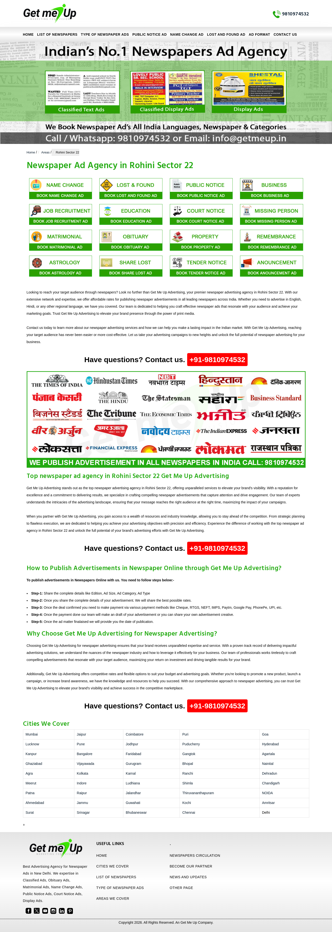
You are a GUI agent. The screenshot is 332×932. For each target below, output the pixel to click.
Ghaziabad (34, 764)
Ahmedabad (35, 803)
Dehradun (269, 773)
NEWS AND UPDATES (188, 877)
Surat (30, 812)
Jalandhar (133, 793)
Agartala (268, 754)
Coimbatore (134, 734)
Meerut (31, 783)
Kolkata (82, 773)
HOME (101, 855)
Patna (30, 793)
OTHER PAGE (181, 888)
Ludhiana (133, 783)
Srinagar (83, 812)
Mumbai (32, 734)
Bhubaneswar (136, 812)
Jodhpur (132, 744)
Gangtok (188, 754)
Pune (81, 744)
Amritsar (268, 803)
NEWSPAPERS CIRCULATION (195, 855)
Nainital (268, 764)
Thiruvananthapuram (198, 793)
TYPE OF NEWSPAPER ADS (105, 34)
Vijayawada (85, 764)
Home (28, 34)
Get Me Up (189, 922)
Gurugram (133, 764)
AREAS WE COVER (112, 898)
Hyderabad (270, 744)
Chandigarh (271, 783)
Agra (29, 773)
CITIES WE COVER (112, 866)
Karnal (131, 773)
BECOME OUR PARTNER (191, 866)
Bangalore (84, 754)
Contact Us (285, 34)
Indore (82, 783)
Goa (265, 734)
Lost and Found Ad (226, 34)
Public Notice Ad (149, 34)
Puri (185, 734)
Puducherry (191, 744)
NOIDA (267, 793)
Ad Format (259, 34)
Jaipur (81, 734)
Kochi (186, 803)
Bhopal (187, 764)
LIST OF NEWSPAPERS (57, 34)
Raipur (82, 793)
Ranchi (187, 773)
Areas (45, 152)
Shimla (187, 783)
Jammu (82, 803)
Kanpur (31, 754)
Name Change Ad (187, 34)
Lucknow (32, 744)
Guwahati (133, 803)
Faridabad (133, 754)
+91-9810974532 (217, 360)
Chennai (188, 812)
